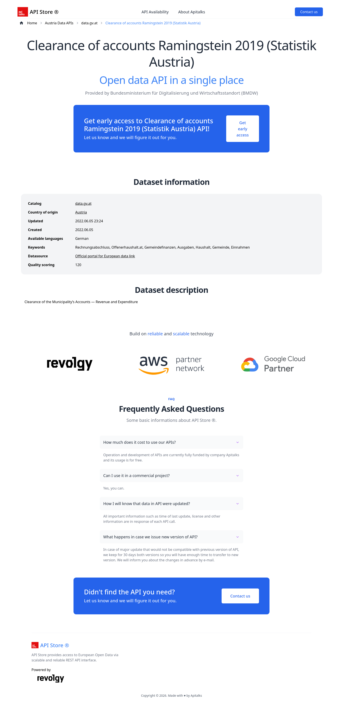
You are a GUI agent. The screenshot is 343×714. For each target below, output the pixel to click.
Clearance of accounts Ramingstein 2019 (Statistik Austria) (153, 23)
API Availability (155, 11)
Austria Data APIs (59, 23)
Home (32, 23)
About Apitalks (191, 11)
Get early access (242, 129)
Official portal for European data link (105, 256)
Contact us (309, 11)
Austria (81, 212)
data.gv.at (89, 23)
